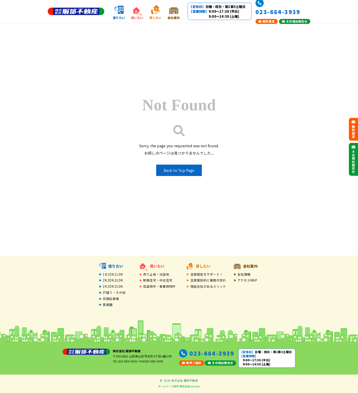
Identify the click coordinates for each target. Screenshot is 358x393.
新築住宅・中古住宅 (157, 280)
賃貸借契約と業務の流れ (208, 280)
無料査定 (266, 21)
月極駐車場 (111, 298)
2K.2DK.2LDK (113, 280)
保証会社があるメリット (208, 286)
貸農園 (108, 304)
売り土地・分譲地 (156, 274)
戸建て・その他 (114, 292)
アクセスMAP (247, 280)
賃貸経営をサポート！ (206, 274)
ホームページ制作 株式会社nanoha (179, 386)
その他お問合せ (294, 21)
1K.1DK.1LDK (113, 274)
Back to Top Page (179, 170)
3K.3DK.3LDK (113, 286)
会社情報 (243, 274)
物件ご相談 (191, 363)
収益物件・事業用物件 (159, 286)
